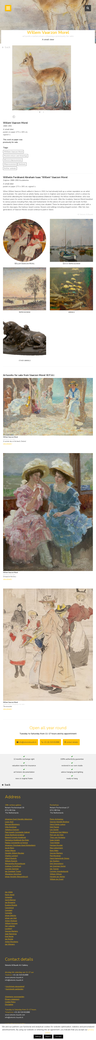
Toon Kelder (55, 843)
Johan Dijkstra (10, 915)
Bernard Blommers (12, 824)
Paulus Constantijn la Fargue (16, 843)
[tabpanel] (41, 90)
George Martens (56, 853)
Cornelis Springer (12, 869)
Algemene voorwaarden (14, 996)
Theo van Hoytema (57, 837)
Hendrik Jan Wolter (57, 876)
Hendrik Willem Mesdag (14, 853)
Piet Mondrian (55, 856)
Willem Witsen (56, 874)
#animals (22, 164)
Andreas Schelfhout (13, 866)
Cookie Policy (10, 1002)
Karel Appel (9, 894)
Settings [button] (38, 1036)
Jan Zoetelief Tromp (13, 871)
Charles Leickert (11, 856)
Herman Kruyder (56, 845)
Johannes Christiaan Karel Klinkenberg (20, 845)
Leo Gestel (54, 829)
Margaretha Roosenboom (15, 863)
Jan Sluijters (54, 861)
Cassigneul (9, 908)
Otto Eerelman (11, 827)
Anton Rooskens (11, 942)
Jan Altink (9, 892)
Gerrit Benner (10, 900)
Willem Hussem (11, 923)
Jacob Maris (9, 848)
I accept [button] (58, 1036)
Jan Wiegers (10, 944)
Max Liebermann (56, 848)
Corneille (8, 913)
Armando (8, 897)
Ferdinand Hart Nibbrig (59, 832)
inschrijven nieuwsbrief (14, 986)
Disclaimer (9, 1004)
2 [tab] (43, 112)
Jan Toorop (54, 869)
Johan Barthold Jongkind (14, 835)
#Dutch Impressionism (13, 160)
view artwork (7, 444)
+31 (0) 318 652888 (50, 742)
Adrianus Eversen (12, 829)
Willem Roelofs (11, 861)
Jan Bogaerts (10, 902)
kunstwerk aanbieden (14, 989)
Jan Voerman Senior (58, 866)
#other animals (10, 168)
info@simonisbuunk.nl (26, 742)
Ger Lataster (10, 926)
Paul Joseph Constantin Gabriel (17, 832)
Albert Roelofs (11, 858)
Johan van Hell (11, 918)
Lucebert (8, 928)
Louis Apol (9, 822)
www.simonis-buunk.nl (14, 977)
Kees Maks (54, 850)
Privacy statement (12, 999)
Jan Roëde (9, 939)
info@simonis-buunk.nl (14, 980)
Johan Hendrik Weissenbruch (16, 876)
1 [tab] (39, 112)
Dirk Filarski (54, 827)
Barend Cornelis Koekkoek (15, 837)
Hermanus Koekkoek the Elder (17, 840)
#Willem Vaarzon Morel (13, 151)
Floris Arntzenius (56, 819)
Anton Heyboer (11, 921)
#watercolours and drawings (15, 156)
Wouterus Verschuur (13, 874)
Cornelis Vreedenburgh (59, 871)
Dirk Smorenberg (56, 863)
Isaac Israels (55, 840)
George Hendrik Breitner (59, 822)
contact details (71, 742)
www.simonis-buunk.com (15, 1015)
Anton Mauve (10, 850)
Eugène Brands (11, 905)
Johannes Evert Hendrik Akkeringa (18, 819)
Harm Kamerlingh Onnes (59, 858)
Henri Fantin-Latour (57, 824)
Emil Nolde (9, 936)
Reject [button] (48, 1036)
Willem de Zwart (56, 879)
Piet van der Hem (57, 835)
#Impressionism (10, 164)
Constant (8, 910)
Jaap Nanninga (11, 934)
